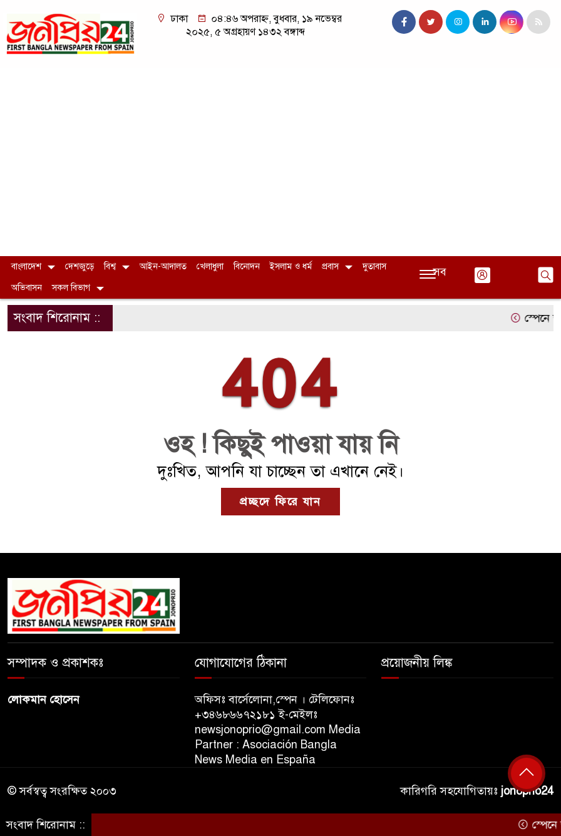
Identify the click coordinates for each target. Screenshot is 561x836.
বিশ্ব (110, 266)
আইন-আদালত (163, 266)
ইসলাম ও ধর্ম (291, 266)
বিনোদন (247, 266)
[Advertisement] (280, 162)
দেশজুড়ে (79, 266)
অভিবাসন (26, 287)
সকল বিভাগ (71, 287)
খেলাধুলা (210, 266)
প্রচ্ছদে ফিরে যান (280, 501)
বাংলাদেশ (26, 266)
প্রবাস (330, 266)
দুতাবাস (374, 266)
